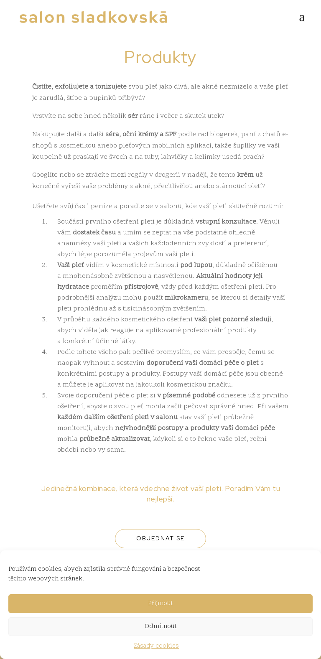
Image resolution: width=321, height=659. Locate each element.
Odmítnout (161, 626)
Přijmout (160, 603)
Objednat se (160, 538)
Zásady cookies (156, 646)
